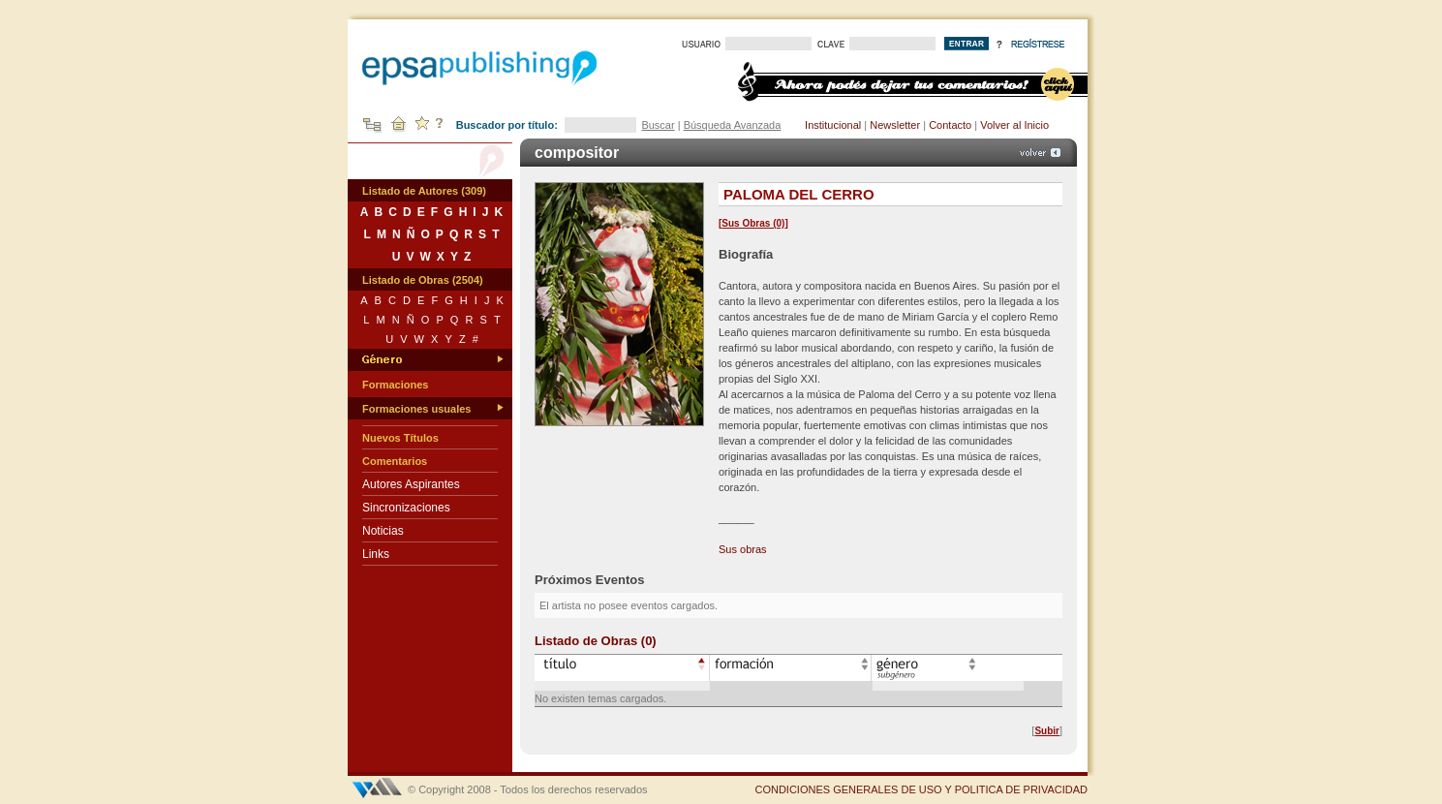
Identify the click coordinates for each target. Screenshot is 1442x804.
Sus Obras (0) (752, 223)
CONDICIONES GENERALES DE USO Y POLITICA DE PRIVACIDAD (921, 789)
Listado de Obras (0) (596, 641)
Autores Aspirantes (411, 484)
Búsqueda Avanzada (733, 125)
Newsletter (895, 125)
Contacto (950, 125)
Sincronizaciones (406, 507)
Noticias (383, 531)
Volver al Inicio (1014, 125)
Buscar (657, 125)
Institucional (833, 125)
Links (375, 554)
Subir (1046, 731)
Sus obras (743, 549)
